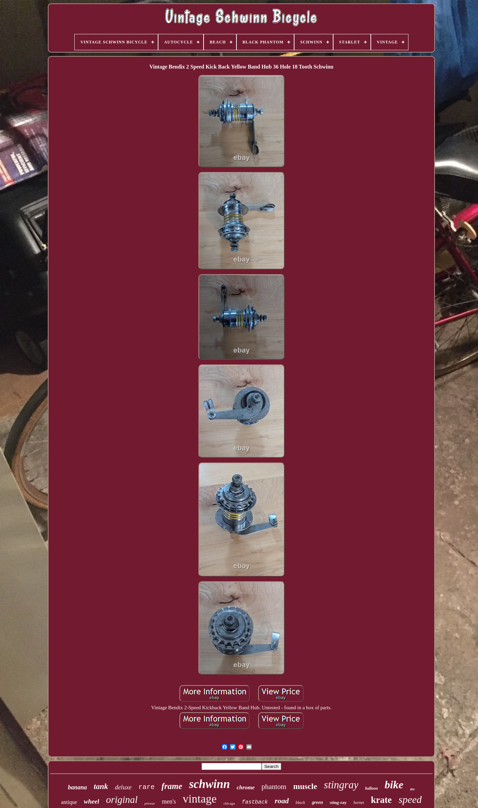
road (282, 800)
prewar (150, 803)
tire (412, 789)
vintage (200, 798)
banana (77, 787)
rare (146, 787)
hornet (358, 802)
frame (171, 786)
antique (69, 802)
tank (101, 786)
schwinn (209, 784)
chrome (246, 787)
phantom (274, 787)
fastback (255, 802)
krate (381, 800)
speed (410, 799)
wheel (91, 801)
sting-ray (338, 802)
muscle (305, 786)
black (300, 802)
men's (169, 801)
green (317, 802)
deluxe (123, 787)
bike (394, 784)
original (121, 799)
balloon (371, 788)
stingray (341, 785)
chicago (229, 803)
